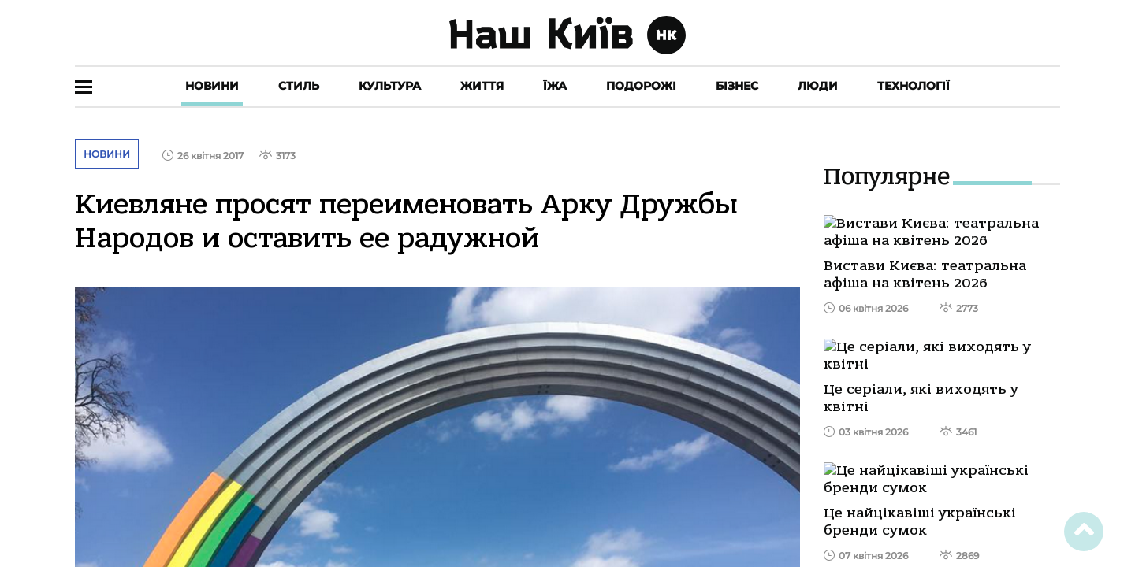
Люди (818, 86)
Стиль (298, 86)
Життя (482, 86)
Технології (913, 86)
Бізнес (737, 86)
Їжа (555, 86)
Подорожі (641, 86)
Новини (212, 86)
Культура (390, 86)
